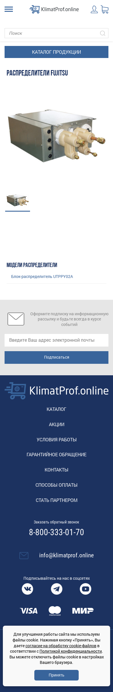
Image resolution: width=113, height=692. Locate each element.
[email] (56, 340)
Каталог (56, 409)
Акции (56, 424)
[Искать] (102, 33)
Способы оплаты (56, 485)
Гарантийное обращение (56, 454)
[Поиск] (56, 33)
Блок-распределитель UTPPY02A (42, 276)
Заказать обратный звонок (56, 522)
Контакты (56, 470)
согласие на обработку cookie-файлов (60, 645)
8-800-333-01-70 (56, 532)
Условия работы (57, 439)
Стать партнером (57, 500)
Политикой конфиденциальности (70, 651)
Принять (56, 675)
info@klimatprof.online (66, 555)
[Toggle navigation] (9, 9)
